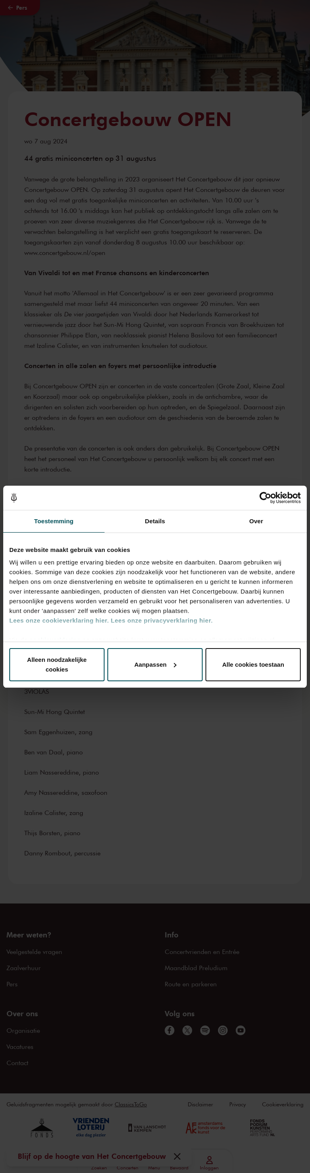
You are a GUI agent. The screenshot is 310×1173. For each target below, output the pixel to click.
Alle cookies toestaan (253, 664)
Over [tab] (256, 521)
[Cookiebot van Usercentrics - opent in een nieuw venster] (265, 498)
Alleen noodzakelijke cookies (57, 664)
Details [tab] (155, 521)
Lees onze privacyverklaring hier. (162, 620)
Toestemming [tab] (54, 521)
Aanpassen (155, 664)
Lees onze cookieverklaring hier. (59, 620)
